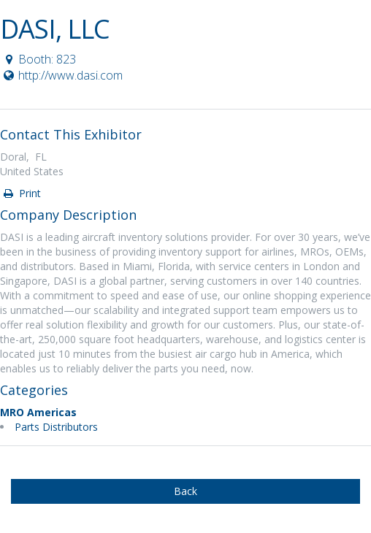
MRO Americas (38, 412)
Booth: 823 (38, 59)
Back (185, 491)
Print (21, 193)
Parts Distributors (56, 427)
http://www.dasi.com (62, 75)
